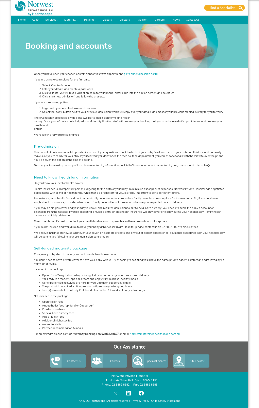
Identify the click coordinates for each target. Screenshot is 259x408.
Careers (161, 19)
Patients (90, 19)
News (176, 19)
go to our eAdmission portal (141, 73)
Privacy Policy (140, 400)
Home (22, 19)
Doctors (126, 19)
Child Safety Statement (165, 400)
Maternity (71, 19)
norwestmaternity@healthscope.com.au (155, 333)
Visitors (108, 19)
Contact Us (194, 19)
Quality (143, 19)
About (35, 19)
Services (51, 19)
